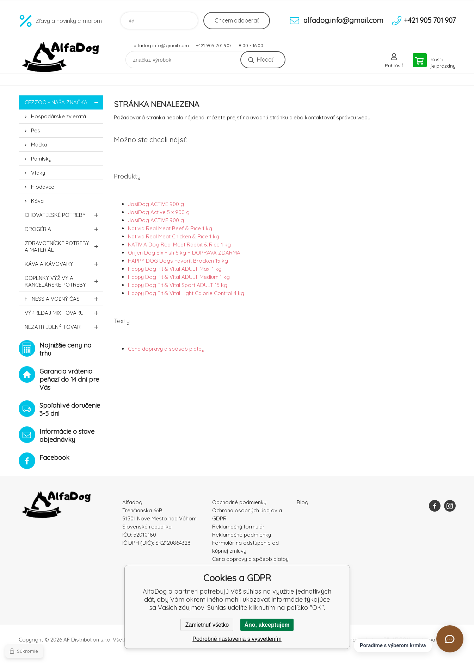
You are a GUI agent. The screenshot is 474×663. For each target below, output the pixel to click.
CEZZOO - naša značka (64, 102)
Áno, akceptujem (266, 625)
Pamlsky (41, 158)
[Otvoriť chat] (449, 638)
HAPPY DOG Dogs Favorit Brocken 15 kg (178, 260)
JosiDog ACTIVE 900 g (156, 204)
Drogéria (64, 229)
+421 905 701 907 (214, 45)
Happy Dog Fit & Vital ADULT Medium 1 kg (179, 277)
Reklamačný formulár (238, 526)
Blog (302, 502)
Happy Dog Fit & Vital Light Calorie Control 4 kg (186, 293)
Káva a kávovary (64, 264)
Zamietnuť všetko (207, 625)
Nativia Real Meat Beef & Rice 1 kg (170, 228)
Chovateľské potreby (64, 215)
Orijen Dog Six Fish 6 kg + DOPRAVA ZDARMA (184, 252)
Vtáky (38, 172)
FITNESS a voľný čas (64, 299)
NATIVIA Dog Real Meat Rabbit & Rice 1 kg (179, 244)
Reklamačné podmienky (241, 534)
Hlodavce (42, 186)
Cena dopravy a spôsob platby (166, 348)
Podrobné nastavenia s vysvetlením (237, 639)
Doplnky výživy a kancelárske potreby (64, 281)
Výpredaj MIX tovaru (64, 313)
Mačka (39, 144)
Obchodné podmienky (239, 502)
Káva (37, 201)
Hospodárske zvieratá (58, 116)
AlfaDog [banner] (61, 57)
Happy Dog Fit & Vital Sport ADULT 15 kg (177, 285)
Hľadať (265, 59)
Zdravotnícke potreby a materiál (64, 246)
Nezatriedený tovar (64, 327)
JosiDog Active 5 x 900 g (159, 212)
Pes (35, 130)
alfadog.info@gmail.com (161, 45)
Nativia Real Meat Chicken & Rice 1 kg (173, 236)
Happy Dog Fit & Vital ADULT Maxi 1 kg (175, 268)
